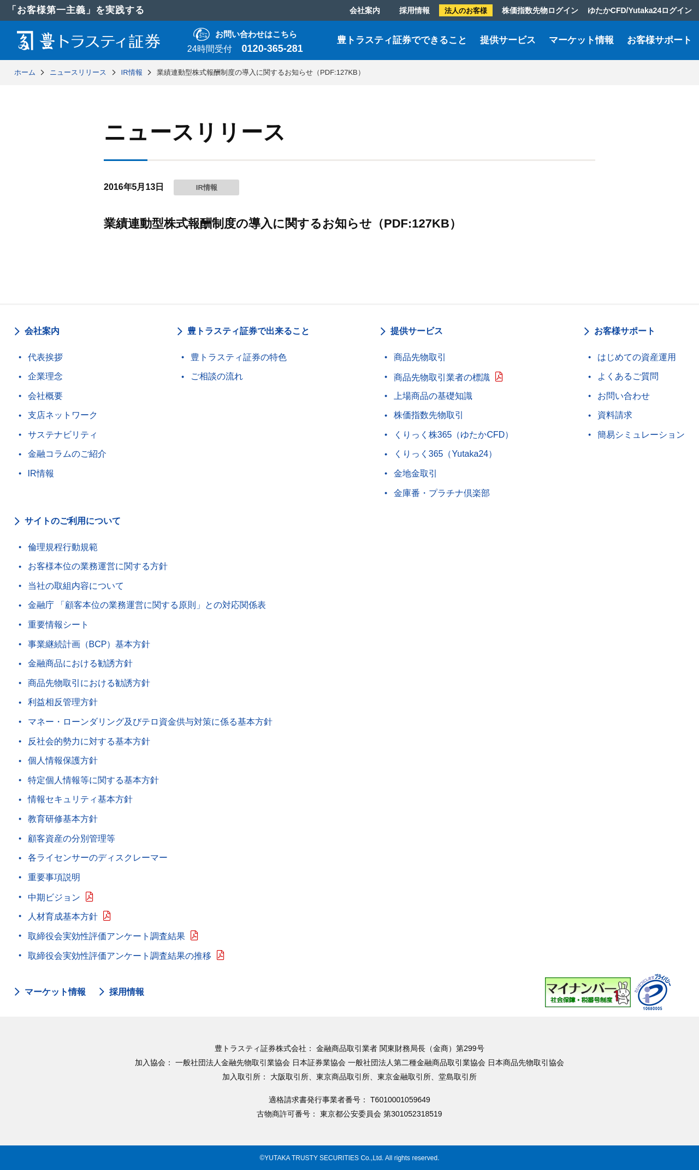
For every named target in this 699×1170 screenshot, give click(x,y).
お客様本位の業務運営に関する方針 (98, 566)
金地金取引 (415, 473)
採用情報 (414, 10)
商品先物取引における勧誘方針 (89, 683)
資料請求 (614, 415)
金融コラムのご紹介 (67, 453)
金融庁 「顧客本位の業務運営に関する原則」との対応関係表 (147, 605)
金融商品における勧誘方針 (80, 663)
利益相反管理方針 (63, 702)
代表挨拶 (45, 357)
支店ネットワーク (63, 415)
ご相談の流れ (217, 376)
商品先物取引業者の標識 (442, 377)
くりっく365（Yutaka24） (445, 453)
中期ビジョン (54, 897)
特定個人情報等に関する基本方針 (93, 780)
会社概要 (45, 396)
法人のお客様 (466, 11)
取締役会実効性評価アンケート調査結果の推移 (119, 955)
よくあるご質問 (628, 376)
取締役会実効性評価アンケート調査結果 (106, 936)
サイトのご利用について (73, 521)
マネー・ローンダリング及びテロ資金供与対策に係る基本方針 (150, 721)
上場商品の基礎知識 (433, 396)
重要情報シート (58, 624)
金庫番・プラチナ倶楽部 (442, 493)
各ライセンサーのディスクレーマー (98, 857)
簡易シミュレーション (641, 434)
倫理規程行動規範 (63, 547)
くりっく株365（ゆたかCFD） (454, 434)
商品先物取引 (420, 357)
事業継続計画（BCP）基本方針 (89, 644)
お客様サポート (659, 40)
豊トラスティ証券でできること (402, 40)
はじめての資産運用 (636, 357)
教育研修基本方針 (63, 818)
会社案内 (365, 10)
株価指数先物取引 (429, 415)
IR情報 (41, 473)
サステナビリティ (63, 434)
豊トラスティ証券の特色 (239, 357)
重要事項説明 (54, 877)
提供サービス (508, 40)
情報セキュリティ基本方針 (80, 799)
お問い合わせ (623, 396)
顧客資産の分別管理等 (71, 838)
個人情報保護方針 (63, 760)
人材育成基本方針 (63, 916)
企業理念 (45, 376)
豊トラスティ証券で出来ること (248, 331)
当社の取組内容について (76, 585)
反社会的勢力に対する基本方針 (89, 741)
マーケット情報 (581, 40)
